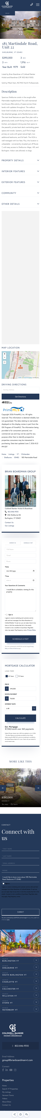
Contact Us (9, 522)
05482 (16, 457)
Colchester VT (10, 989)
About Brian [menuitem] (6, 1102)
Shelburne (8, 457)
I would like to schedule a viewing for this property (20, 599)
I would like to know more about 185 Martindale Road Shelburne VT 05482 (20, 878)
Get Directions (20, 396)
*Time (7, 576)
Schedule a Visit (28, 543)
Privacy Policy (31, 630)
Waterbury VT (10, 1010)
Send (20, 912)
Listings (11, 454)
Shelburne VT (10, 968)
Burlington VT (10, 961)
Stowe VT (7, 1003)
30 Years (10, 676)
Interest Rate (10, 704)
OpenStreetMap (28, 377)
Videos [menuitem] (4, 1098)
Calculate (20, 718)
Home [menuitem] (4, 1085)
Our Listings (9, 526)
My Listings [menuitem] (6, 1092)
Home (4, 454)
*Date (7, 567)
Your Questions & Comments (15, 585)
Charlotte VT (10, 982)
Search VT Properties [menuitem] (10, 1089)
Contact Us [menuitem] (6, 1105)
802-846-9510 (13, 512)
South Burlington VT (14, 975)
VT (18, 454)
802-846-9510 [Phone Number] (22, 1045)
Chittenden (25, 454)
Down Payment (11, 694)
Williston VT (9, 996)
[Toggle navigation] (37, 5)
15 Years (20, 676)
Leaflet (20, 377)
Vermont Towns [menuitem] (8, 1095)
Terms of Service (14, 648)
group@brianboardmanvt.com (17, 1060)
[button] (3, 25)
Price (7, 684)
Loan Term (9, 671)
